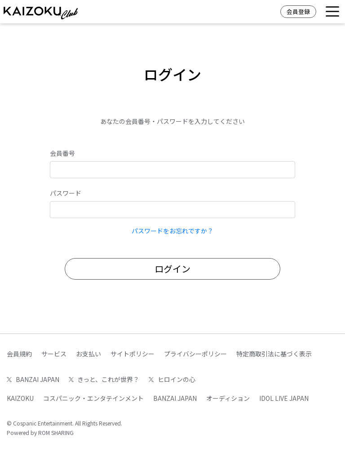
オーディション (228, 398)
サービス (53, 353)
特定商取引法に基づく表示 (274, 353)
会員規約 (19, 353)
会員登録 (298, 11)
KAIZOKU (20, 398)
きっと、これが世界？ (104, 379)
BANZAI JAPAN (33, 379)
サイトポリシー (133, 353)
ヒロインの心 (172, 379)
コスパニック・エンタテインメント (93, 398)
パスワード (65, 193)
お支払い (88, 353)
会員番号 (62, 153)
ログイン (172, 268)
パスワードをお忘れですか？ (172, 230)
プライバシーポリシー (195, 353)
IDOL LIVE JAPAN (284, 398)
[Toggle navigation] (332, 12)
